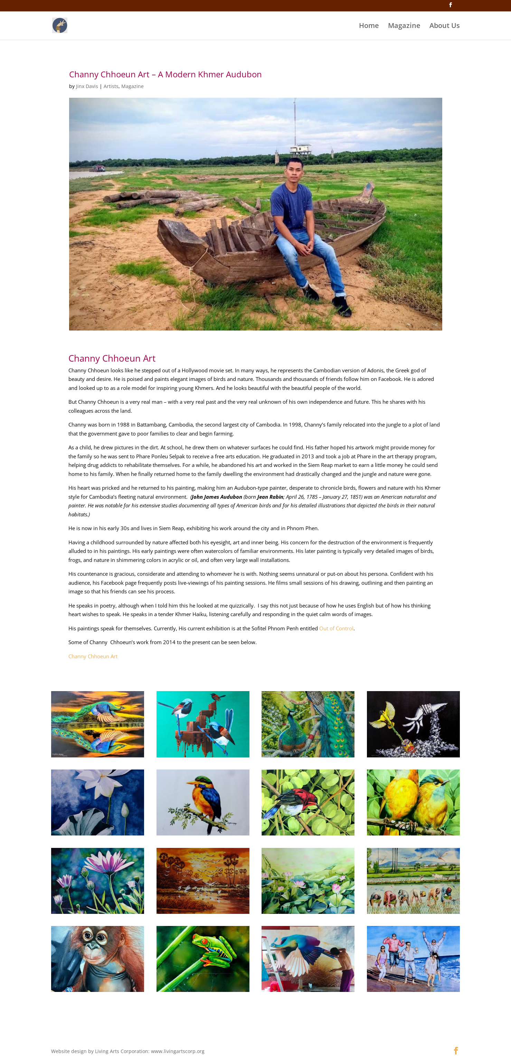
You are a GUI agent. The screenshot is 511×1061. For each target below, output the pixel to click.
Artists (111, 86)
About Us (444, 26)
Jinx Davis (87, 86)
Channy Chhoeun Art (93, 656)
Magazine (404, 26)
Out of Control (336, 628)
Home (369, 26)
